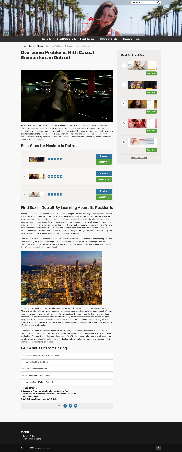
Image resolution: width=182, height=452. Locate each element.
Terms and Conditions (32, 439)
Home (23, 46)
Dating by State (108, 39)
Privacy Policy (29, 436)
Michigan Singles (30, 396)
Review (104, 156)
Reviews (127, 39)
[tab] (67, 355)
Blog (138, 39)
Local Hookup (87, 39)
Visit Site (104, 162)
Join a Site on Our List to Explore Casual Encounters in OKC (50, 394)
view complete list (139, 158)
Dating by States (36, 46)
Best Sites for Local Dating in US (58, 39)
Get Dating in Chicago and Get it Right (40, 399)
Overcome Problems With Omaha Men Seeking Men (45, 391)
